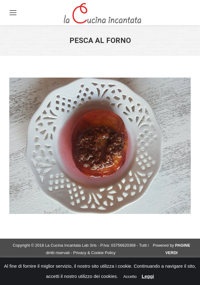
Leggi (148, 276)
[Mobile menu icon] (13, 12)
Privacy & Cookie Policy (94, 252)
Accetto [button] (129, 276)
